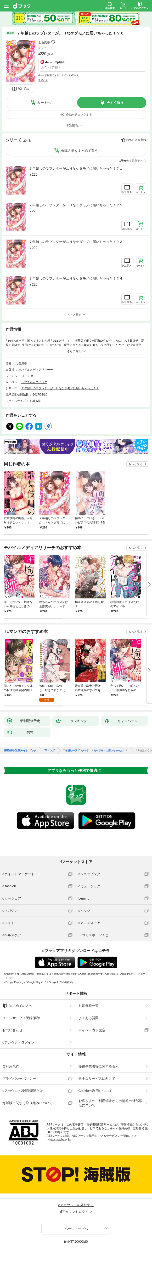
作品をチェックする (79, 114)
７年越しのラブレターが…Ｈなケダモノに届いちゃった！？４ (76, 278)
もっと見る (135, 464)
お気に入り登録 (136, 140)
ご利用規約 (10, 1066)
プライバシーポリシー (19, 1078)
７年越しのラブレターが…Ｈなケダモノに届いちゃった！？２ (76, 205)
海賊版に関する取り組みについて (27, 1103)
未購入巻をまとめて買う (79, 151)
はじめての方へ (17, 1005)
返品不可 (43, 80)
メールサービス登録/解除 (21, 1018)
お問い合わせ (12, 1030)
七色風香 (44, 42)
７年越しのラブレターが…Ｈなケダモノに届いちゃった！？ (60, 388)
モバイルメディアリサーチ (35, 369)
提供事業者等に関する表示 (99, 1066)
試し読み (23, 88)
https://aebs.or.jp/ (60, 1139)
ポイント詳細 (49, 67)
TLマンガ (27, 376)
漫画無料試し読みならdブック (20, 750)
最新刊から (139, 160)
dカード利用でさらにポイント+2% (57, 75)
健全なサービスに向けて (97, 1078)
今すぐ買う (115, 102)
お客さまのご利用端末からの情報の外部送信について (110, 1103)
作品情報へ (73, 125)
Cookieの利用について (96, 1091)
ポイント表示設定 (92, 1030)
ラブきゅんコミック (34, 382)
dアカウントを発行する (76, 1205)
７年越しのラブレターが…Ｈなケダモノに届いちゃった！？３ (76, 242)
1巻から (124, 160)
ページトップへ (76, 1229)
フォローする (53, 42)
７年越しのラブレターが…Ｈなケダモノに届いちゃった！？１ (76, 168)
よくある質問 (89, 1018)
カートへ (44, 102)
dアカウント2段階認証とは (22, 1091)
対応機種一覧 (89, 1006)
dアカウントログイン (18, 1042)
